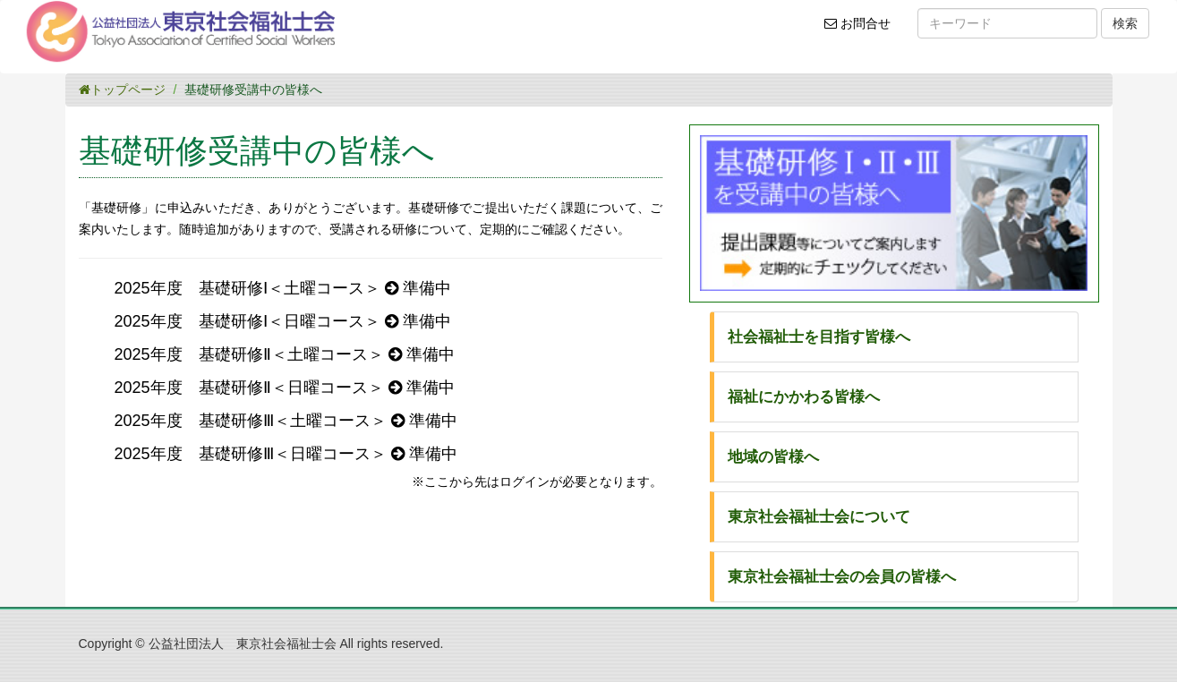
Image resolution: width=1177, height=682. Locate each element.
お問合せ (863, 29)
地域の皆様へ (773, 456)
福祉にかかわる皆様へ (804, 396)
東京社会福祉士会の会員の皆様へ (842, 576)
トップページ (122, 89)
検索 (1125, 23)
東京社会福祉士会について (819, 516)
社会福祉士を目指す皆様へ (819, 336)
